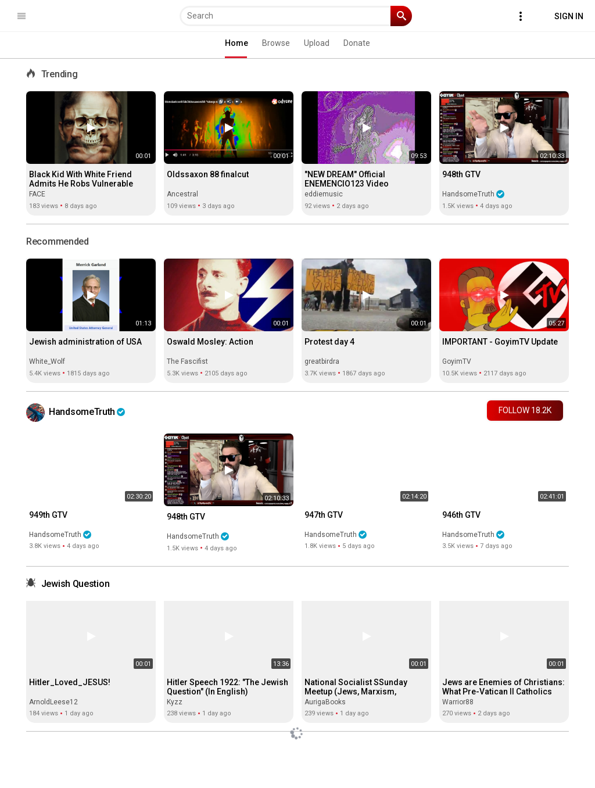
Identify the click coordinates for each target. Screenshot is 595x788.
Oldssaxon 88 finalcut (208, 174)
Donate (356, 43)
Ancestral (182, 194)
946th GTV (461, 515)
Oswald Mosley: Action (210, 341)
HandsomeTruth (473, 194)
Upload (316, 43)
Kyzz (174, 702)
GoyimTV (456, 361)
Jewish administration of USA (85, 341)
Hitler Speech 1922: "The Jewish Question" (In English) (227, 687)
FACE (37, 194)
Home (236, 43)
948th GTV (461, 174)
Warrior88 (458, 702)
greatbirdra (321, 361)
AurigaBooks (325, 702)
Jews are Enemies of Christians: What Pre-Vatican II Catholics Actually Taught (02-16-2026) (503, 691)
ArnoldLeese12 (53, 702)
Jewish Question (75, 583)
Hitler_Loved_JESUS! (69, 682)
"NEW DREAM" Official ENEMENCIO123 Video (346, 179)
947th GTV (323, 515)
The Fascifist (187, 361)
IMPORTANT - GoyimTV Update (500, 341)
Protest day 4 (329, 341)
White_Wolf (47, 361)
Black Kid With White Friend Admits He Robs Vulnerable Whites (81, 184)
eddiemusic (323, 194)
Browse (276, 43)
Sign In (568, 16)
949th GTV (48, 515)
